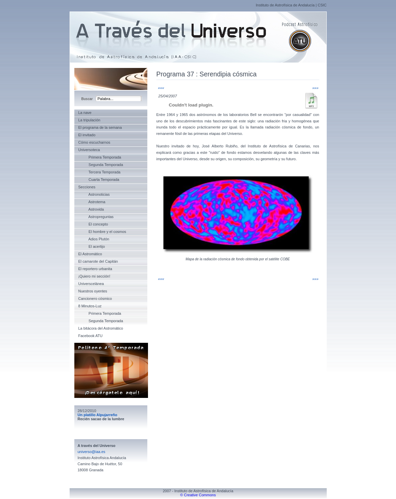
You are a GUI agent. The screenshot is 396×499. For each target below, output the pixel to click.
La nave (85, 113)
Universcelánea (91, 284)
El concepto (93, 224)
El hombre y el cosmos (102, 232)
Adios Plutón (93, 239)
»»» (315, 88)
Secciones (87, 187)
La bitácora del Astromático (100, 328)
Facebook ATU (90, 336)
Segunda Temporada (100, 165)
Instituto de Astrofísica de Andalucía (285, 5)
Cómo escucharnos (94, 142)
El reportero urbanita (95, 269)
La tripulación (89, 120)
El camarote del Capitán (98, 261)
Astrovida (91, 209)
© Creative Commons (198, 495)
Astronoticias (94, 194)
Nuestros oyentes (92, 291)
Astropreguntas (96, 217)
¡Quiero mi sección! (94, 276)
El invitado (87, 135)
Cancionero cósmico (95, 298)
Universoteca (89, 150)
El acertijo (91, 246)
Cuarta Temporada (98, 179)
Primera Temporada (99, 157)
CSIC (322, 5)
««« (161, 88)
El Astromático (90, 254)
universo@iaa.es (91, 452)
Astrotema (91, 202)
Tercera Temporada (99, 172)
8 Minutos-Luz (90, 306)
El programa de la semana (100, 127)
